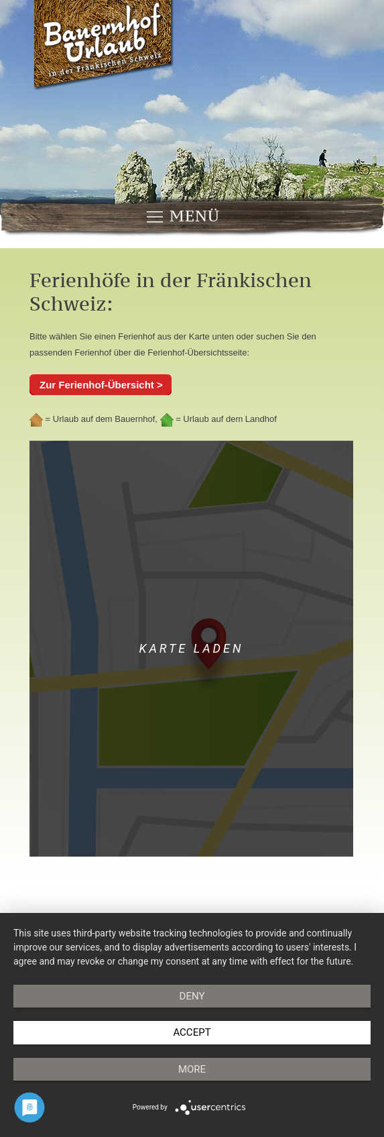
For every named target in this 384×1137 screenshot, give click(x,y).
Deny (192, 996)
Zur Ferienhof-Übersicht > (101, 384)
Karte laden (191, 648)
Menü (182, 216)
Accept (191, 1032)
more (192, 1069)
